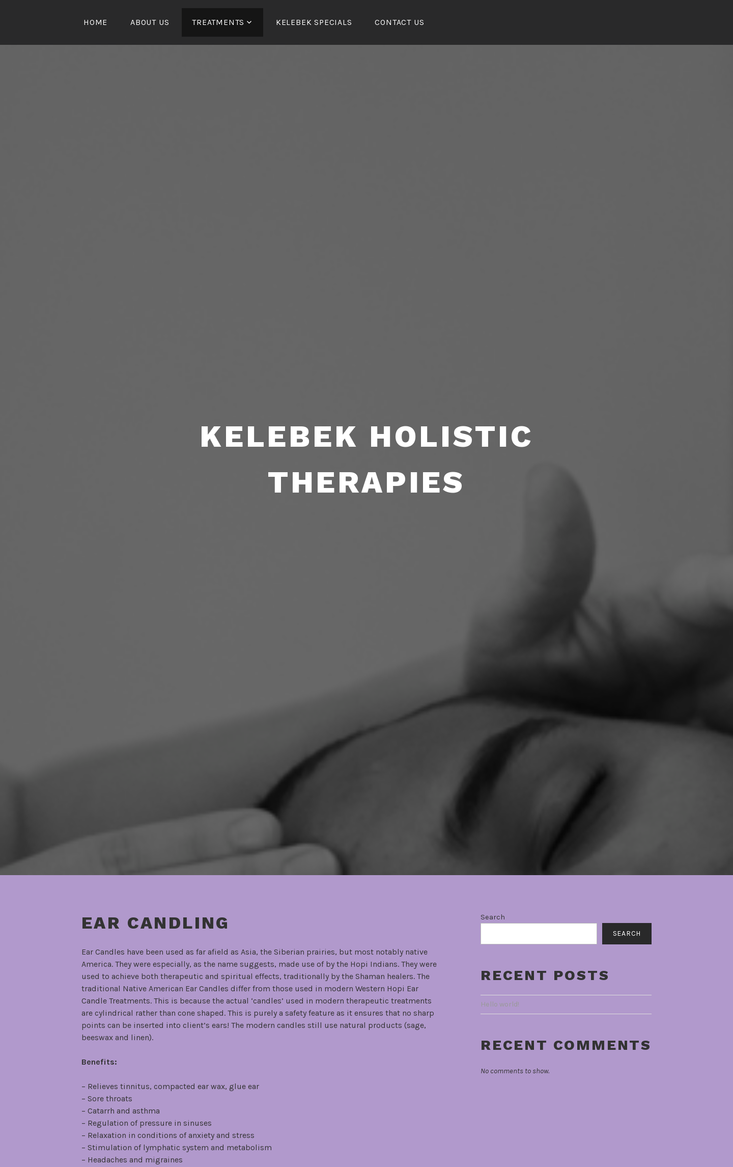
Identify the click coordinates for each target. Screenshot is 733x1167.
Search (493, 917)
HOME (95, 22)
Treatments (218, 22)
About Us (149, 22)
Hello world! (500, 1004)
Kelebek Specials (314, 22)
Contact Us (399, 22)
